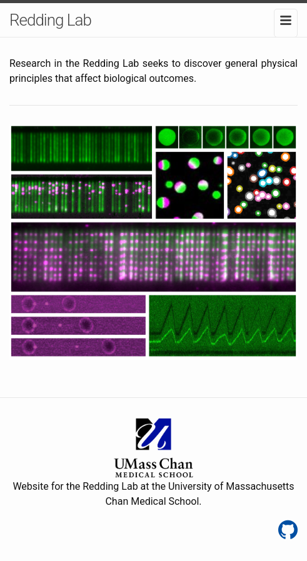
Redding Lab (50, 20)
